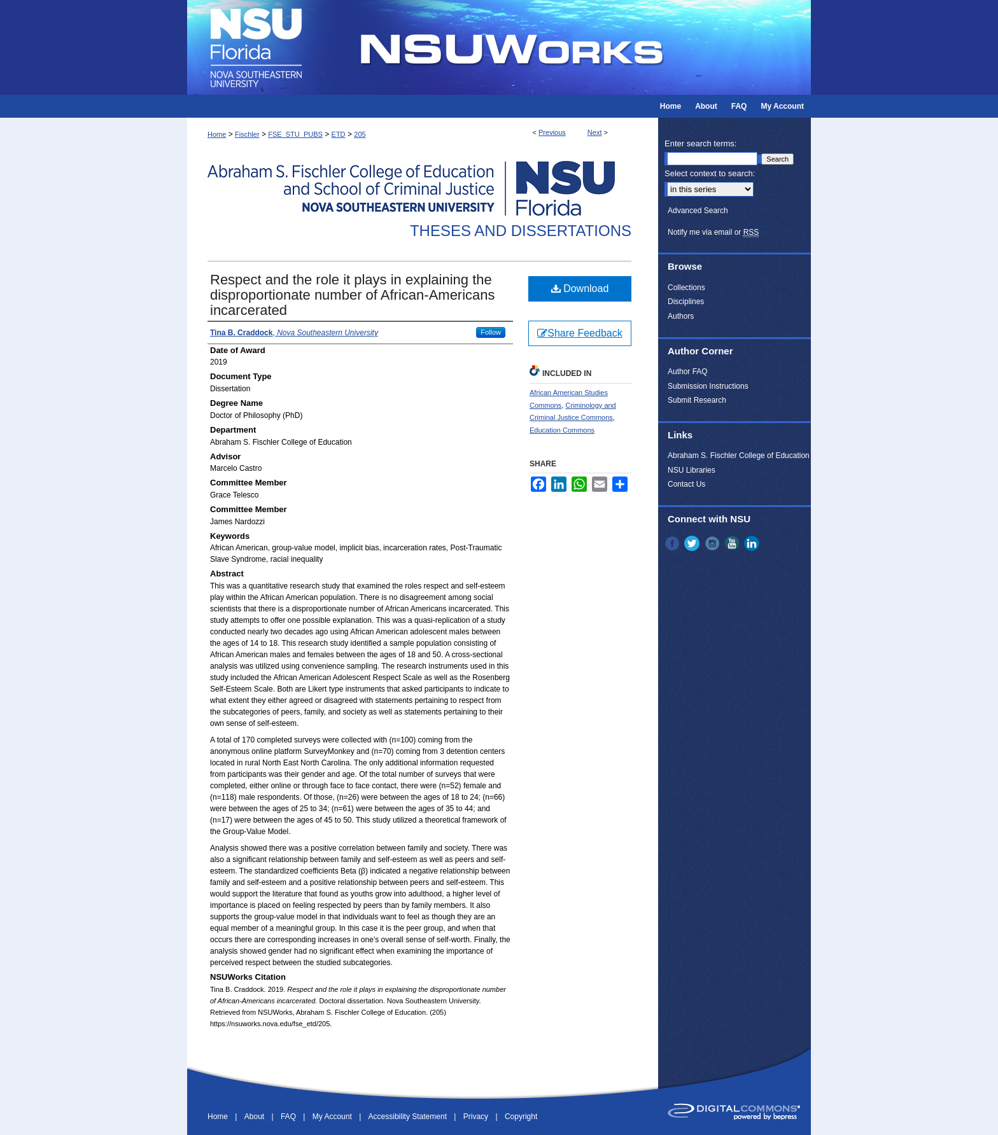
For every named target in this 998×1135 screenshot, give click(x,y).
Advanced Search (698, 210)
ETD (339, 134)
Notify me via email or (713, 232)
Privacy (477, 1116)
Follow (491, 332)
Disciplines (686, 301)
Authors (681, 316)
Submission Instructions (708, 386)
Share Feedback (579, 333)
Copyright (521, 1116)
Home (216, 134)
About (255, 1116)
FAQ (289, 1116)
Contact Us (686, 484)
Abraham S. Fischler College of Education (739, 455)
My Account (333, 1116)
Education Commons (562, 430)
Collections (686, 287)
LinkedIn (753, 543)
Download (580, 288)
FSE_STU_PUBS (295, 134)
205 (359, 134)
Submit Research (697, 400)
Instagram (713, 543)
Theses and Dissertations (520, 230)
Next (594, 132)
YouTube (733, 543)
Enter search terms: (700, 143)
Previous (552, 132)
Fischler (247, 134)
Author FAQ (688, 371)
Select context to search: (709, 173)
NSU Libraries (691, 470)
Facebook (673, 543)
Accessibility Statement (409, 1116)
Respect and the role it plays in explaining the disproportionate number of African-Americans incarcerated (352, 295)
